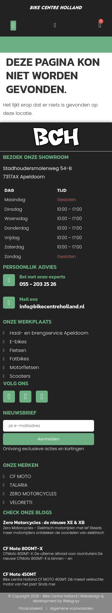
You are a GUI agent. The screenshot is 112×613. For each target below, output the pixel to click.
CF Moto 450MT (19, 574)
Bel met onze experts (42, 276)
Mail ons (28, 299)
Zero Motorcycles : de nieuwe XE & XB (44, 522)
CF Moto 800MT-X (23, 548)
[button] (13, 26)
